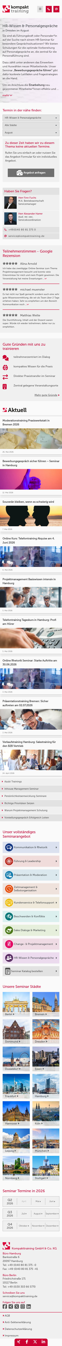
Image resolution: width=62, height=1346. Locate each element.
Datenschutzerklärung (17, 1329)
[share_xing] (19, 1342)
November (38, 1225)
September (52, 1213)
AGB (6, 1315)
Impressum (11, 1335)
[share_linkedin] (43, 1342)
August (38, 1213)
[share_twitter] (35, 1342)
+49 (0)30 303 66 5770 (22, 1286)
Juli (23, 1213)
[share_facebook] (27, 1342)
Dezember (52, 1225)
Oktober (24, 1225)
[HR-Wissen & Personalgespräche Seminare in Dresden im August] (49, 9)
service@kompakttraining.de (20, 1296)
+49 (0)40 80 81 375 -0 (22, 1265)
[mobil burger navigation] (40, 9)
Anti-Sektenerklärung (17, 1322)
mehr (7, 95)
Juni (52, 1201)
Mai (38, 1201)
